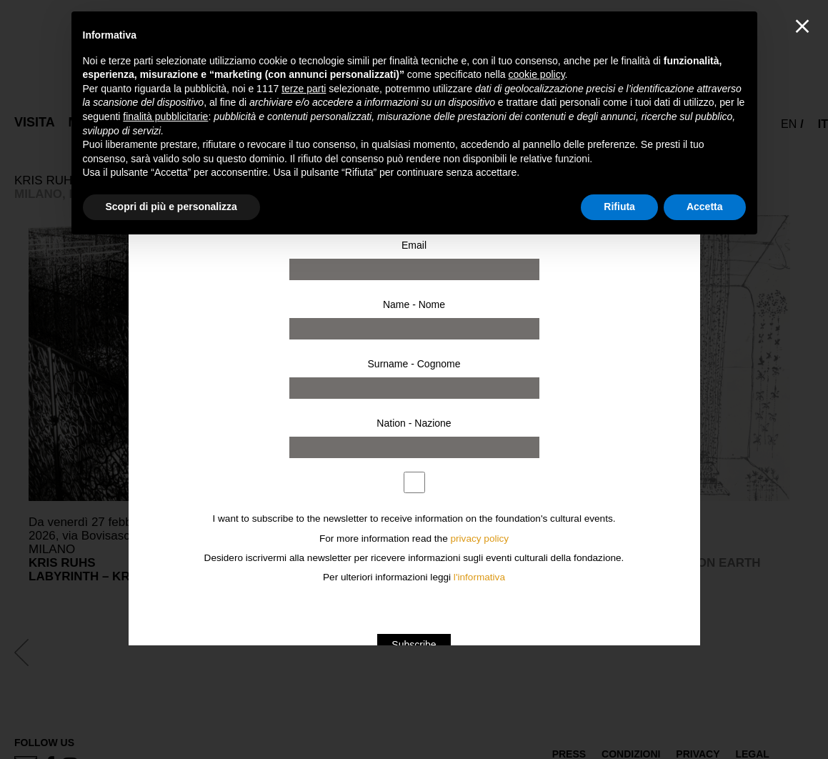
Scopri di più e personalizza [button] (171, 206)
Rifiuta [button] (619, 206)
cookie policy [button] (536, 74)
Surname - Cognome (414, 363)
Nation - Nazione (413, 423)
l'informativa (479, 577)
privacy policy (480, 538)
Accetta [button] (705, 206)
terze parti (303, 88)
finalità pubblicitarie (165, 116)
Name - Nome (414, 304)
